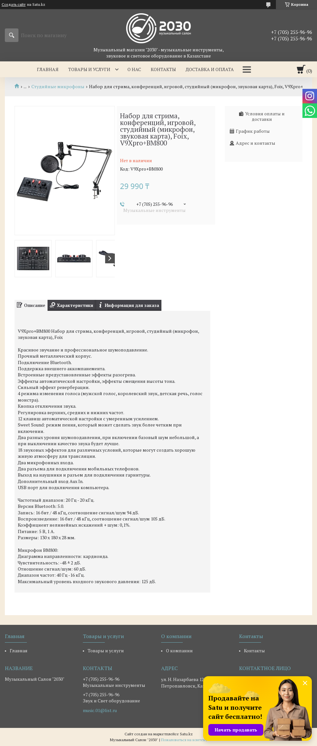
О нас (134, 69)
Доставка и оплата (210, 69)
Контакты (163, 69)
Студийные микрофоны (57, 86)
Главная (48, 69)
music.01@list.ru (100, 710)
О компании (179, 650)
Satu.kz (186, 733)
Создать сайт (14, 4)
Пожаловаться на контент (184, 739)
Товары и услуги (89, 69)
